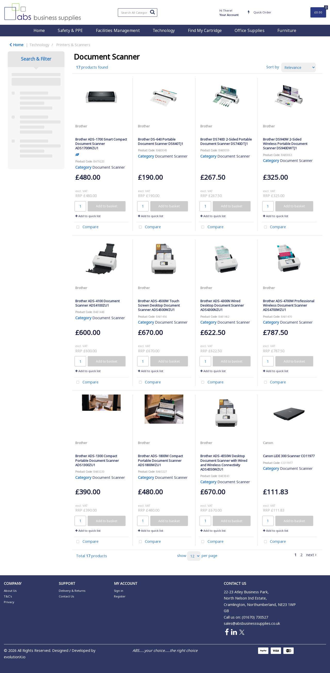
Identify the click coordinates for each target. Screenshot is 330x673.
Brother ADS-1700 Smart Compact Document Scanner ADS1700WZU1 (101, 144)
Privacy (9, 602)
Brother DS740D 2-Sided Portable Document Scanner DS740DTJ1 (226, 141)
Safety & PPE (70, 30)
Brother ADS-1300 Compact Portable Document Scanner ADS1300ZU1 (97, 460)
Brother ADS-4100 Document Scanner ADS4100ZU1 (97, 303)
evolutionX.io (15, 656)
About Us (10, 591)
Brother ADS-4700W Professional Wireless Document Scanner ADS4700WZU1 (288, 305)
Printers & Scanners (73, 44)
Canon (268, 442)
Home (39, 30)
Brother (81, 126)
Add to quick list (88, 216)
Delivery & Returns (72, 591)
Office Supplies (250, 30)
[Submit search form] (152, 12)
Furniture (286, 30)
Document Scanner (108, 167)
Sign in (118, 591)
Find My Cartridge (205, 30)
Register (120, 596)
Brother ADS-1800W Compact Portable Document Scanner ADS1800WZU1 (160, 460)
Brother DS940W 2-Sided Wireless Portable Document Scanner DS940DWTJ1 (285, 144)
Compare (86, 227)
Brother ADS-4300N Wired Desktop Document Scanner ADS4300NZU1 (222, 305)
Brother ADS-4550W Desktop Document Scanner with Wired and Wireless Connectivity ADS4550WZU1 (223, 463)
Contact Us (66, 596)
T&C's (8, 596)
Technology (164, 30)
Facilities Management (118, 30)
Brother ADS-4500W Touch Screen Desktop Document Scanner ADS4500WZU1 (159, 305)
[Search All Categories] (137, 12)
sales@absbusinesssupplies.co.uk (252, 623)
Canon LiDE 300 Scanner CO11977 (289, 456)
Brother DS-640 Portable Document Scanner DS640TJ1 (160, 141)
